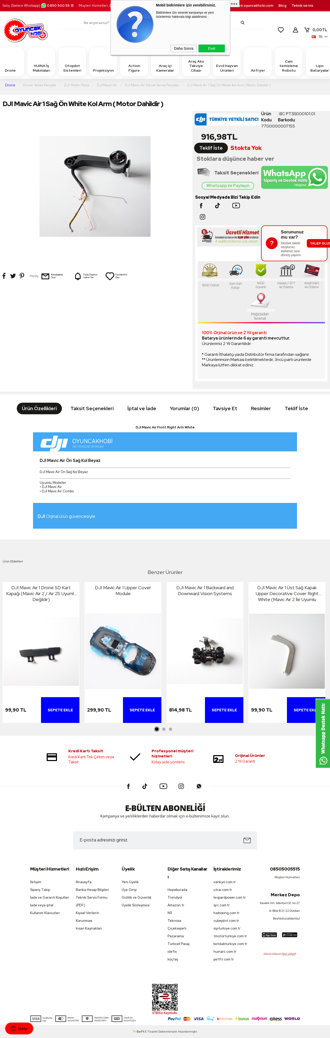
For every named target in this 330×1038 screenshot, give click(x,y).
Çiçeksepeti (177, 928)
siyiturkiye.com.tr (227, 928)
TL (315, 30)
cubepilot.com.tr (226, 920)
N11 (170, 913)
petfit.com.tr (223, 959)
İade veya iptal (41, 905)
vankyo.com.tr (224, 882)
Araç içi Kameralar (165, 61)
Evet (211, 48)
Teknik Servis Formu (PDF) (92, 901)
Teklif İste (211, 148)
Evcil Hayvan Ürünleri (227, 61)
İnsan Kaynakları (89, 928)
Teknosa (174, 920)
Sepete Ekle (60, 710)
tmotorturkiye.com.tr (230, 936)
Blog (282, 5)
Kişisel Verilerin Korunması (87, 917)
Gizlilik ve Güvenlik (137, 897)
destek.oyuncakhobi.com (251, 5)
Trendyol (175, 897)
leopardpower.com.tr (229, 897)
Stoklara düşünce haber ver (235, 159)
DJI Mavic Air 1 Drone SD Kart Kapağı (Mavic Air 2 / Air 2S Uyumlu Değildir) (41, 593)
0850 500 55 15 (57, 5)
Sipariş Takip (40, 890)
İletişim (35, 882)
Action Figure (134, 61)
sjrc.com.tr (221, 905)
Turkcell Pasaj (178, 944)
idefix (172, 951)
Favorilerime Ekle (116, 276)
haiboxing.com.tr (226, 913)
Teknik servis (302, 5)
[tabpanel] (41, 653)
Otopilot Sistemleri (72, 61)
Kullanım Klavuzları (45, 913)
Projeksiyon (103, 61)
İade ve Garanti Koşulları (49, 897)
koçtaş (173, 959)
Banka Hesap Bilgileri (92, 890)
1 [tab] (157, 729)
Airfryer (258, 61)
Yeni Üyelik (130, 882)
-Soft (139, 1031)
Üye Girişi (129, 890)
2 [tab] (163, 729)
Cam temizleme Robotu (288, 61)
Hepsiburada (177, 890)
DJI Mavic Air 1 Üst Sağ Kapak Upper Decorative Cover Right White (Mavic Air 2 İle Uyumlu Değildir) (287, 594)
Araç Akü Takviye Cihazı (196, 61)
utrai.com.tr (222, 890)
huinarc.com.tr (224, 951)
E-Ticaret (151, 1031)
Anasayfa (84, 882)
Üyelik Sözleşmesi (136, 905)
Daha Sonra (183, 48)
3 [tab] (170, 729)
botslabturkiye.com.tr (230, 944)
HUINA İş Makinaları (41, 61)
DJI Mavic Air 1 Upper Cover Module (123, 590)
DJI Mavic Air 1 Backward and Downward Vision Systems (205, 590)
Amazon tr (176, 905)
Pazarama (176, 936)
